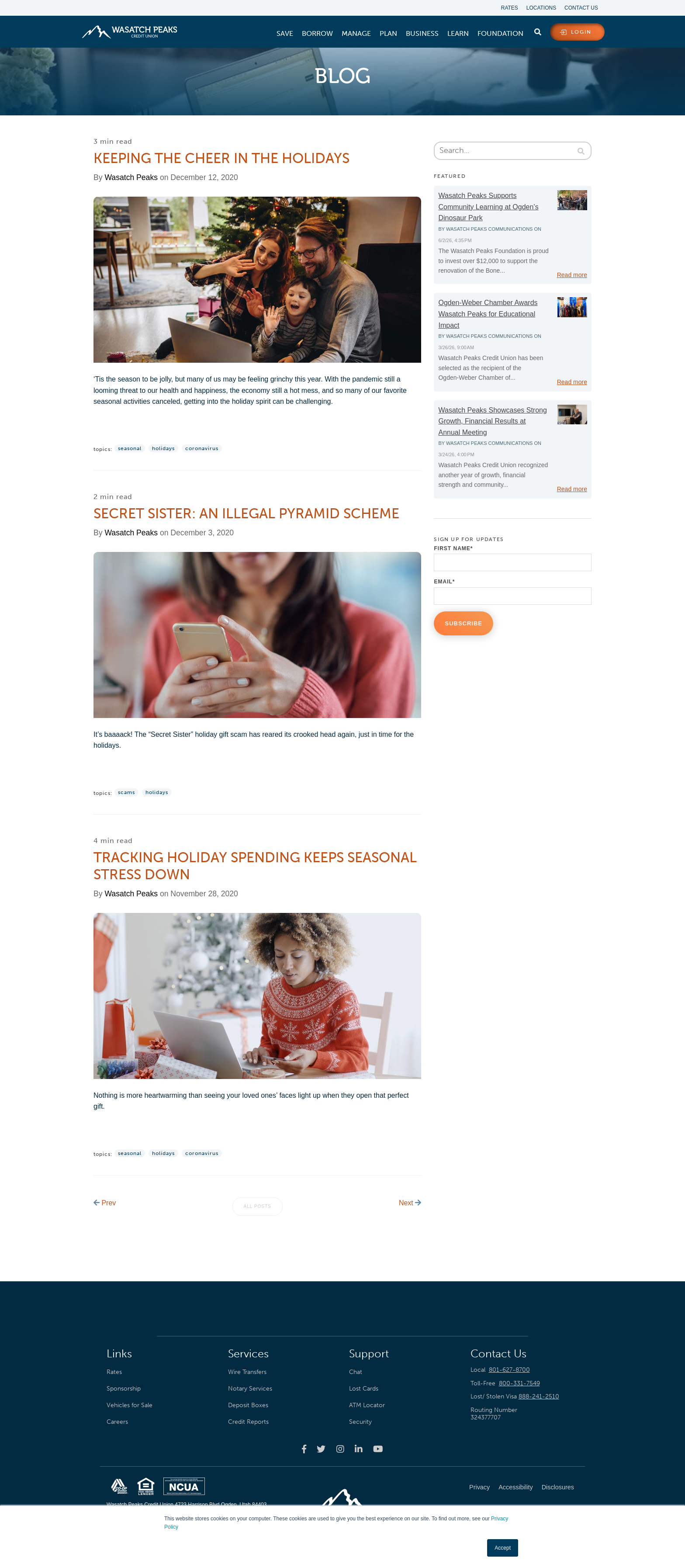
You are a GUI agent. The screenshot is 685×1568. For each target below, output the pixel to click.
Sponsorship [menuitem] (124, 1387)
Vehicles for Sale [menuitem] (129, 1404)
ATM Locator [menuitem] (367, 1404)
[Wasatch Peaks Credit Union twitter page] (321, 1448)
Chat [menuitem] (355, 1371)
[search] (537, 30)
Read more (572, 274)
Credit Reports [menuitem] (248, 1421)
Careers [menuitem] (117, 1421)
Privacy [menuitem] (479, 1486)
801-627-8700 (509, 1369)
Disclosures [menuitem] (558, 1486)
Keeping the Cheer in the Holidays (221, 158)
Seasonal (130, 448)
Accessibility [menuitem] (515, 1486)
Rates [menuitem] (508, 8)
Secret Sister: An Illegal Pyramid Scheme (246, 513)
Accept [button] (503, 1548)
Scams (126, 792)
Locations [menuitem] (541, 8)
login (581, 32)
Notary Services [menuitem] (250, 1387)
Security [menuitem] (360, 1421)
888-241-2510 (539, 1396)
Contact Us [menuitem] (581, 8)
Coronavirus (201, 448)
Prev (104, 1202)
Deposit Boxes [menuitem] (248, 1404)
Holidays (163, 448)
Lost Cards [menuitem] (363, 1387)
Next (410, 1202)
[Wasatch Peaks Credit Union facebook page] (304, 1448)
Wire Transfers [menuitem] (247, 1371)
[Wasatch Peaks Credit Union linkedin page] (359, 1448)
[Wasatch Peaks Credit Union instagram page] (340, 1448)
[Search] (515, 150)
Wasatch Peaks (131, 177)
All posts (257, 1205)
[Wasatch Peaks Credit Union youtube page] (378, 1448)
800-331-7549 (519, 1382)
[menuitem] (284, 33)
